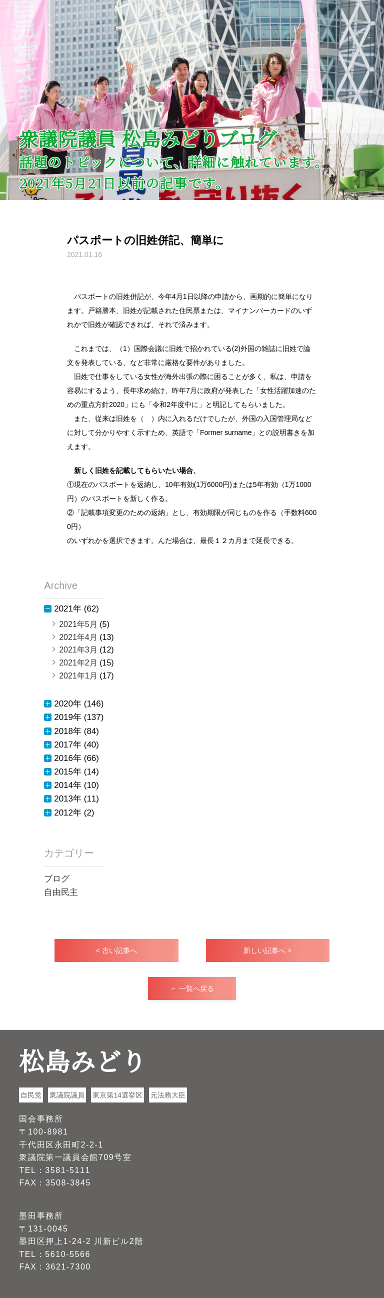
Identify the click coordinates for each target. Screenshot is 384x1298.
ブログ (57, 879)
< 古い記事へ (116, 950)
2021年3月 (78, 650)
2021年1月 (78, 676)
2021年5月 (78, 624)
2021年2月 (78, 662)
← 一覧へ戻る (192, 988)
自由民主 (61, 892)
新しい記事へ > (268, 950)
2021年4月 (78, 637)
